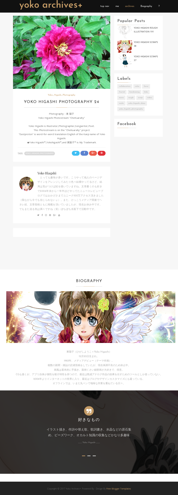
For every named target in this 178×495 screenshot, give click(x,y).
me (117, 6)
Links (146, 92)
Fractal (122, 92)
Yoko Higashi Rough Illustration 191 (146, 29)
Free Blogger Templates (118, 488)
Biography (146, 6)
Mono (121, 98)
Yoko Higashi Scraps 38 (146, 44)
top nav (104, 6)
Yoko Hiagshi (46, 173)
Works (121, 103)
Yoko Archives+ (51, 5)
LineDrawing (134, 92)
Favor (146, 86)
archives (129, 6)
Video (149, 98)
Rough (130, 98)
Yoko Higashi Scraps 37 (146, 58)
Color (137, 86)
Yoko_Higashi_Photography (61, 95)
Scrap (140, 98)
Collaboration (124, 86)
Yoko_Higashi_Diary (136, 103)
